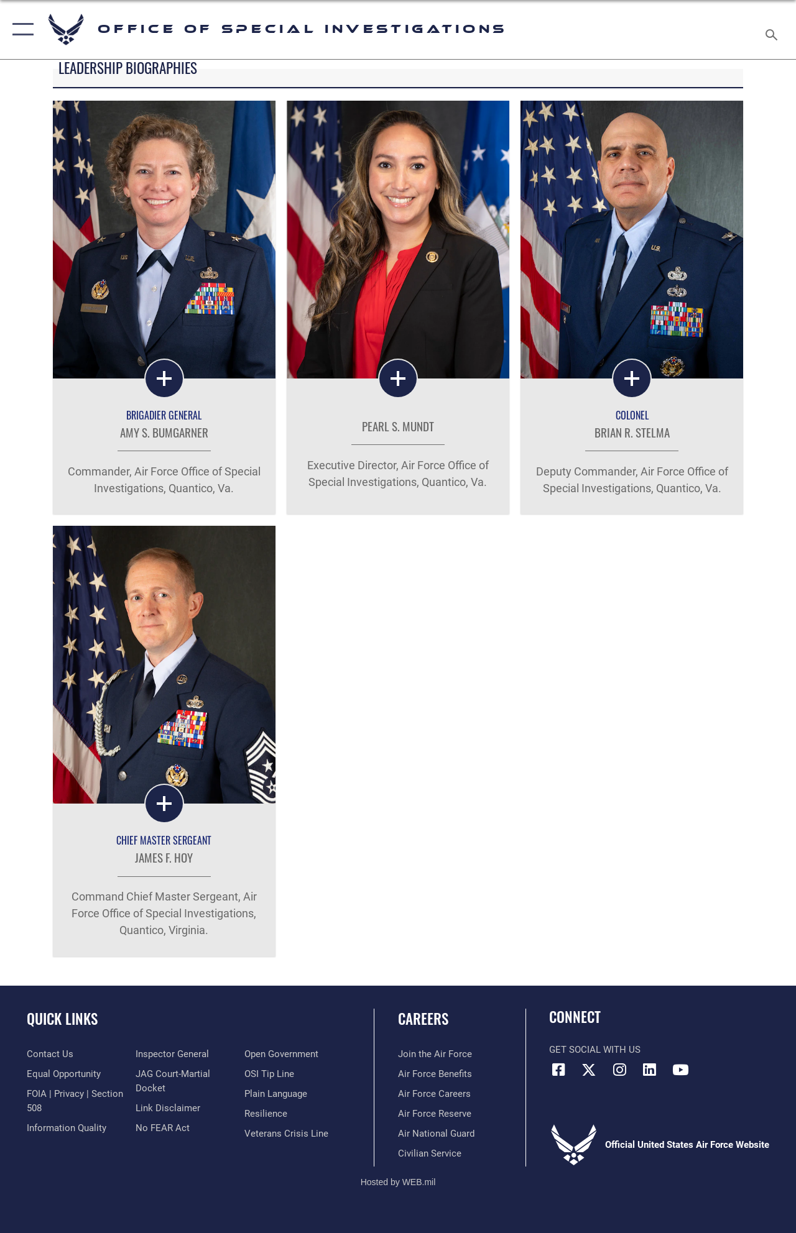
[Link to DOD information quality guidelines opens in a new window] (66, 1128)
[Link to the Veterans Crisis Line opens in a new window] (286, 1133)
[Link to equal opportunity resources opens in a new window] (64, 1073)
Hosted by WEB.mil (398, 1182)
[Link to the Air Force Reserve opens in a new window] (434, 1113)
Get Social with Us (595, 1049)
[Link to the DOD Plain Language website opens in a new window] (275, 1093)
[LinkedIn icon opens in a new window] (650, 1069)
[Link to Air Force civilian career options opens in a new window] (429, 1153)
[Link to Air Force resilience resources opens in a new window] (265, 1113)
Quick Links (62, 1019)
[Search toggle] (773, 29)
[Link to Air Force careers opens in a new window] (434, 1093)
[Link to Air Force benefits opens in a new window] (435, 1073)
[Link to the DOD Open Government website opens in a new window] (281, 1054)
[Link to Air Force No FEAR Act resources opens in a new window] (163, 1128)
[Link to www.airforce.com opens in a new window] (435, 1054)
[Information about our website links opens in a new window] (168, 1108)
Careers (423, 1019)
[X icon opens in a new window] (589, 1069)
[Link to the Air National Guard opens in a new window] (436, 1133)
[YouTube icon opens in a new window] (680, 1069)
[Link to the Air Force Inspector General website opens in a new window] (172, 1054)
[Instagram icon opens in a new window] (619, 1069)
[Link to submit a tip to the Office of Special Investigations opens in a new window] (269, 1073)
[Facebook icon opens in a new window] (558, 1069)
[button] (20, 29)
